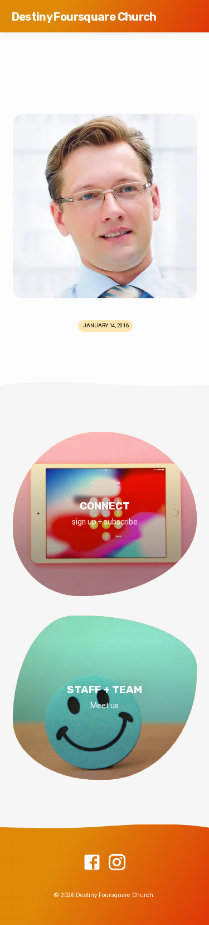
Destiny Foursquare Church (84, 16)
